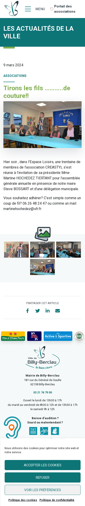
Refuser (42, 478)
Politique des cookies (22, 500)
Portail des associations (64, 9)
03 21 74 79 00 (42, 392)
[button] (16, 250)
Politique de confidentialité (56, 500)
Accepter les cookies (42, 465)
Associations (15, 76)
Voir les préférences (42, 490)
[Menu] (34, 9)
